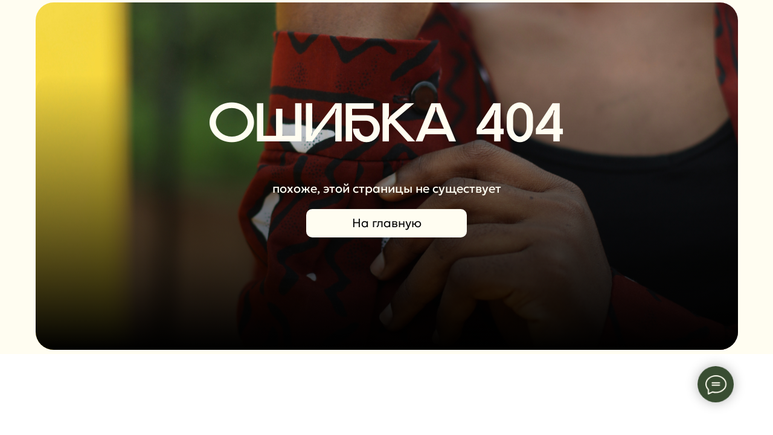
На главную (387, 223)
